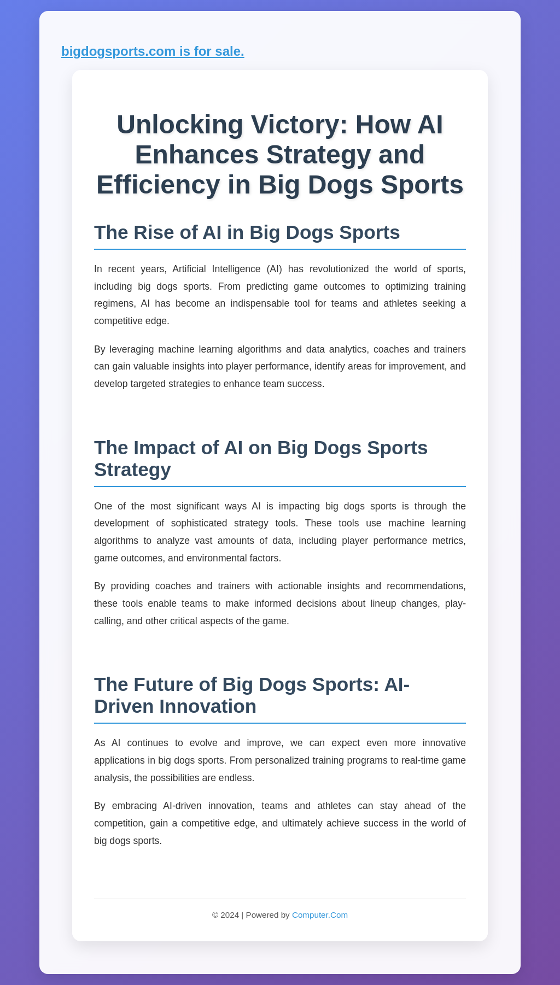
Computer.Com (320, 914)
